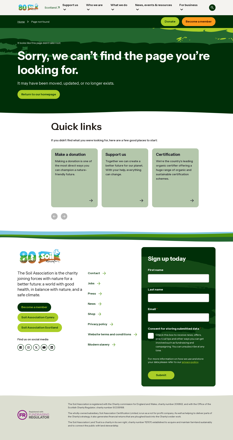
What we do (119, 5)
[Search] (212, 7)
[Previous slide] (54, 216)
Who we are (94, 5)
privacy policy (190, 362)
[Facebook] (20, 347)
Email (152, 309)
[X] (36, 347)
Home (21, 21)
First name (155, 270)
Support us (70, 5)
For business (188, 5)
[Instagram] (28, 347)
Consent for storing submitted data (174, 328)
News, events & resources (153, 5)
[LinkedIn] (52, 347)
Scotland (51, 7)
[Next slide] (64, 216)
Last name (155, 289)
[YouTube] (44, 347)
